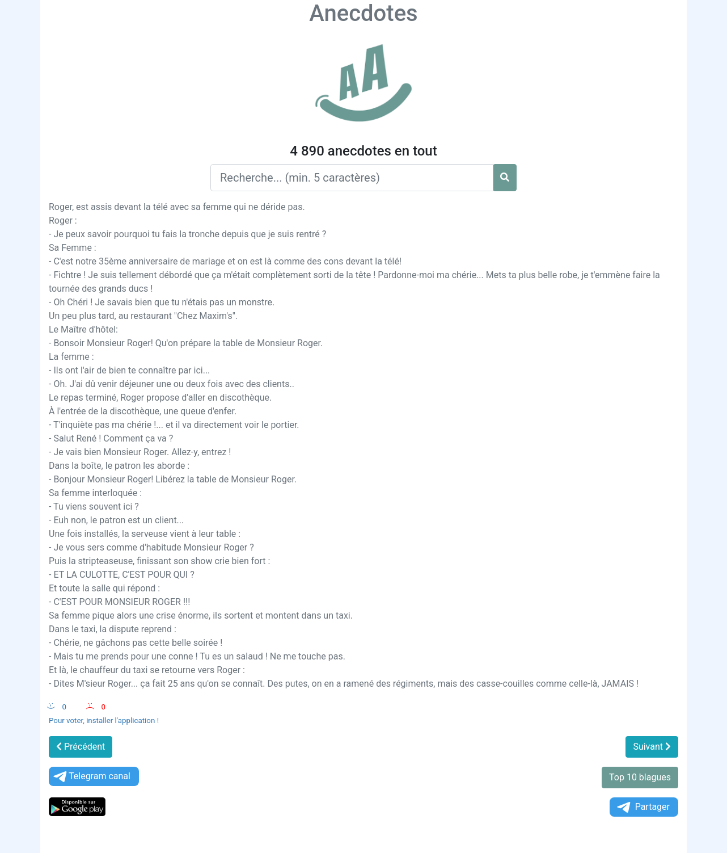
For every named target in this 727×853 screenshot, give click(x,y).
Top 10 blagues (640, 777)
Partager (642, 807)
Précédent (80, 746)
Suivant (652, 746)
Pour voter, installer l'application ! (104, 720)
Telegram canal (91, 777)
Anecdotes (363, 13)
